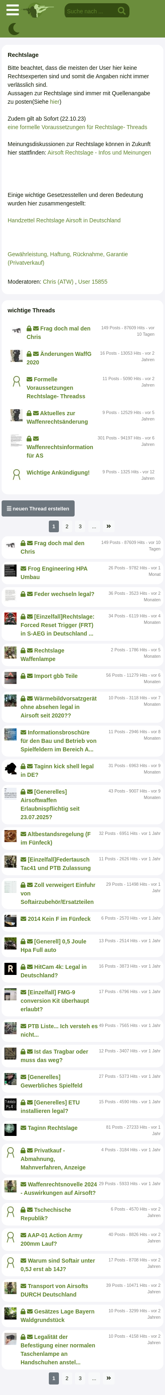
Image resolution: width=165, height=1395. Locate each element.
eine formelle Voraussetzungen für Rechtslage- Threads (77, 127)
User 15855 (92, 281)
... (94, 526)
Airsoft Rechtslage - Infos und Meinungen (99, 152)
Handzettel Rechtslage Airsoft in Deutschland (64, 220)
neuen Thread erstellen (38, 509)
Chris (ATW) (59, 281)
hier (54, 101)
